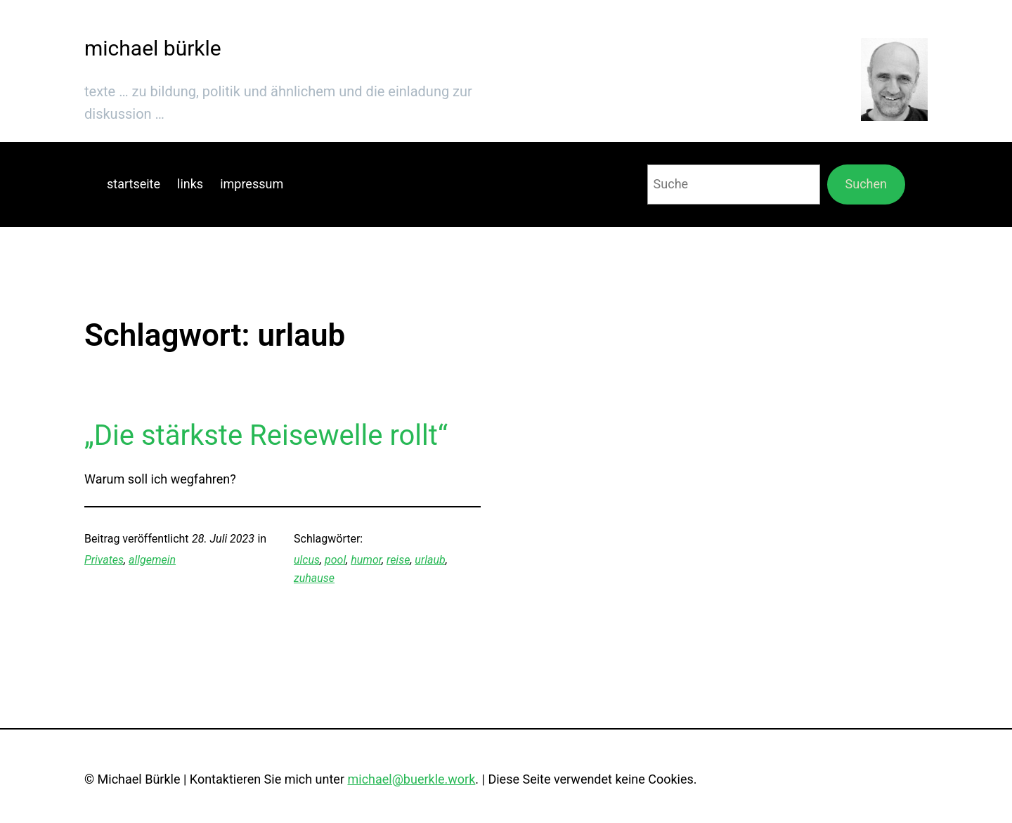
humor (366, 559)
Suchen (866, 183)
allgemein (152, 559)
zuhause (314, 578)
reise (398, 559)
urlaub (430, 559)
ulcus (307, 559)
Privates (104, 559)
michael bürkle (152, 48)
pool (335, 559)
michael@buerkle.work (411, 779)
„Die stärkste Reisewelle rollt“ (266, 435)
